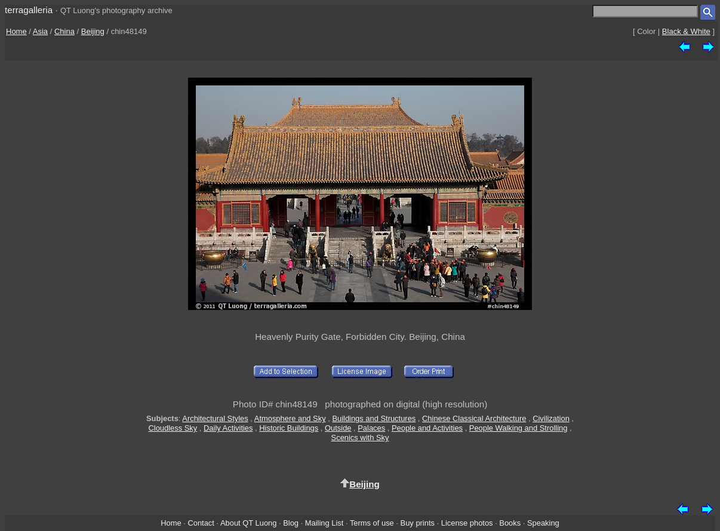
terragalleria (29, 10)
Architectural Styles (215, 418)
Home (16, 31)
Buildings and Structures (374, 418)
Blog (291, 522)
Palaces (371, 427)
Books (510, 522)
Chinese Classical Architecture (474, 418)
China (64, 31)
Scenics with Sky (360, 437)
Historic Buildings (288, 427)
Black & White (686, 31)
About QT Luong (248, 522)
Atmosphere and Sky (290, 418)
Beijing (92, 31)
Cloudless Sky (172, 427)
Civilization (551, 418)
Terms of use (372, 522)
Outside (338, 427)
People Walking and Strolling (518, 427)
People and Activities (427, 427)
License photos (467, 522)
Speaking (543, 522)
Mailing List (324, 522)
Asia (40, 31)
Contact (200, 522)
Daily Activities (228, 427)
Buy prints (418, 522)
